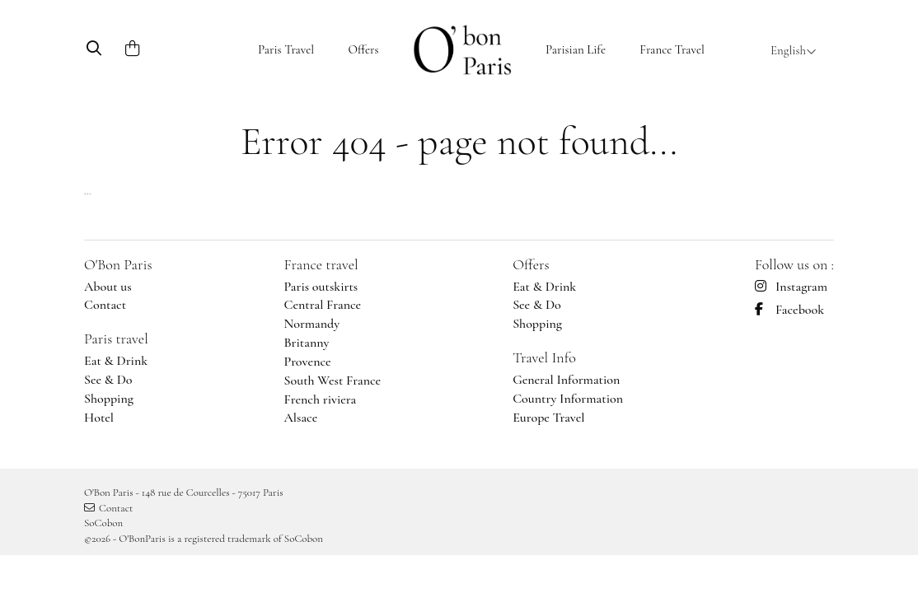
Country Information (568, 398)
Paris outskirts (321, 286)
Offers (363, 49)
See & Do (108, 379)
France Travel (672, 49)
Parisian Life (576, 49)
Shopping (108, 398)
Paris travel (116, 338)
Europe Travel (548, 417)
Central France (323, 304)
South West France (333, 380)
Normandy (312, 323)
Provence (307, 361)
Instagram (791, 286)
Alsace (301, 417)
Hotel (99, 417)
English (793, 50)
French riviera (320, 399)
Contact (105, 304)
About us (108, 286)
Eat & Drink (116, 361)
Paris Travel (286, 49)
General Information (566, 379)
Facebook (789, 309)
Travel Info (544, 357)
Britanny (307, 342)
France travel (321, 264)
